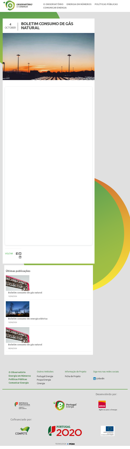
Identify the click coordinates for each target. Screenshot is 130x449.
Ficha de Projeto (73, 376)
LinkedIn (98, 378)
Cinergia (41, 383)
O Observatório (53, 4)
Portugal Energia (45, 376)
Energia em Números (79, 4)
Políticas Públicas (106, 4)
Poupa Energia (44, 380)
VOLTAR (9, 253)
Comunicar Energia (55, 7)
